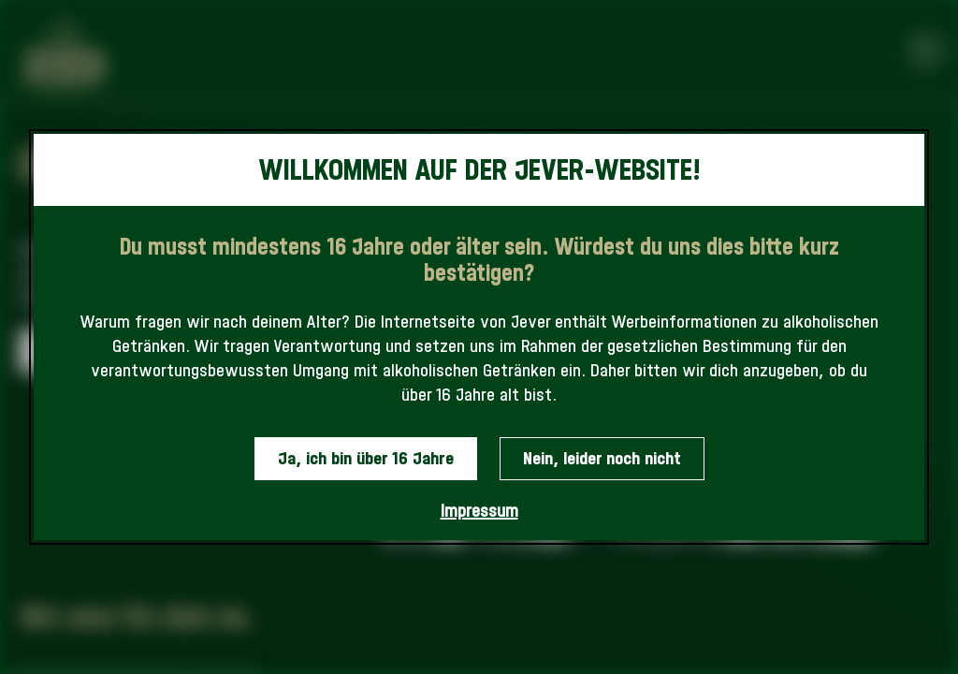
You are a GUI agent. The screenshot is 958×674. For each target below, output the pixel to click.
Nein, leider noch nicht (602, 458)
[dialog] (479, 336)
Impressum (479, 510)
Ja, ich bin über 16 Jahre (366, 458)
